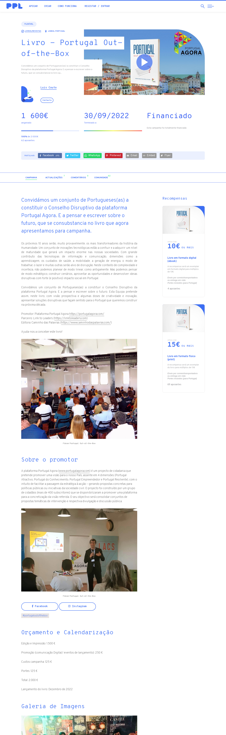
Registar (90, 6)
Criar (47, 6)
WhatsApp (92, 155)
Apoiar (33, 6)
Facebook (49, 156)
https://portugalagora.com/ (86, 314)
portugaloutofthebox (35, 615)
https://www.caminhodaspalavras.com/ (86, 323)
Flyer (166, 155)
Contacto (46, 100)
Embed (149, 155)
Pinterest (113, 155)
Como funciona (67, 6)
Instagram (77, 606)
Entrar (105, 6)
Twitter (72, 155)
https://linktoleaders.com (70, 318)
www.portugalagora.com (74, 471)
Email (132, 155)
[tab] (31, 178)
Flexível (28, 24)
